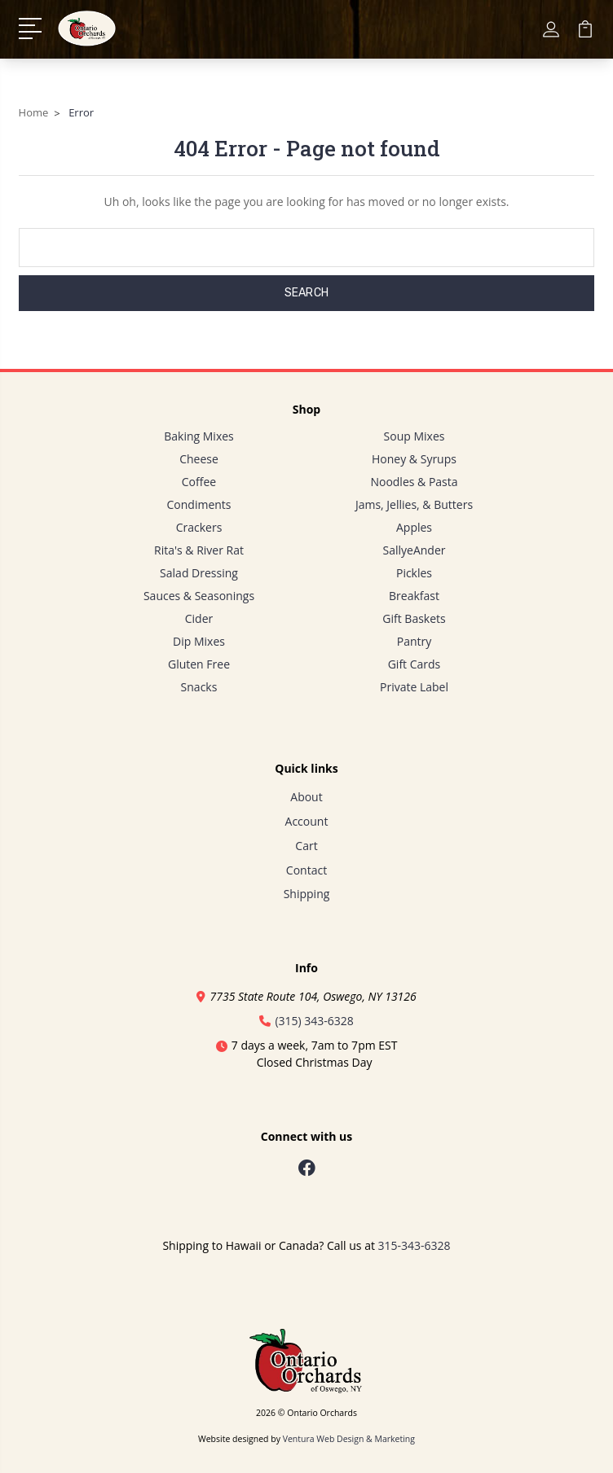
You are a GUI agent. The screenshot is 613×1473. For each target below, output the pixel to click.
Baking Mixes (199, 436)
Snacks (199, 687)
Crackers (199, 527)
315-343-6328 (414, 1245)
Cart (306, 845)
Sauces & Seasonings (198, 595)
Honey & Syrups (414, 459)
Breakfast (414, 595)
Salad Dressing (199, 573)
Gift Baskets (413, 618)
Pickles (414, 573)
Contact (306, 870)
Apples (414, 527)
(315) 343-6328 (306, 1020)
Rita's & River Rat (199, 550)
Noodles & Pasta (413, 481)
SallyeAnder (414, 550)
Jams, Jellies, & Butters (414, 504)
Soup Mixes (414, 436)
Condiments (199, 504)
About (306, 796)
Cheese (198, 459)
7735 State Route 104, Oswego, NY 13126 (306, 996)
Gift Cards (414, 664)
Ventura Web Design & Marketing (349, 1439)
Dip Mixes (199, 641)
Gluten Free (199, 664)
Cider (199, 618)
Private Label (414, 687)
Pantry (414, 641)
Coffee (199, 481)
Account (307, 821)
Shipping (307, 893)
